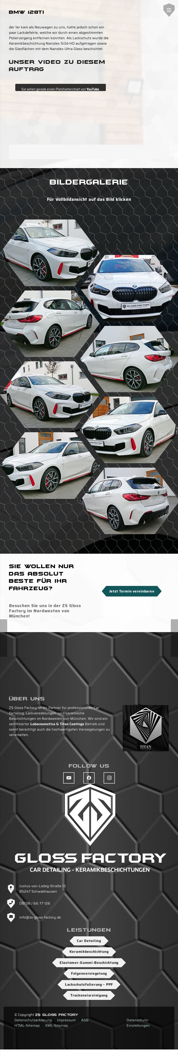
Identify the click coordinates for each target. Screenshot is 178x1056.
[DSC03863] (50, 323)
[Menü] (169, 10)
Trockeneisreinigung (89, 995)
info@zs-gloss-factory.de (40, 917)
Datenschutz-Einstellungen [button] (138, 1022)
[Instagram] (109, 778)
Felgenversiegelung (89, 973)
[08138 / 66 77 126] (13, 903)
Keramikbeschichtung (89, 951)
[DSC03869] (50, 465)
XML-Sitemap (56, 1025)
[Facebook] (89, 778)
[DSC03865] (50, 394)
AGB (85, 1020)
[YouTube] (68, 778)
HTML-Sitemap (27, 1025)
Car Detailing (89, 941)
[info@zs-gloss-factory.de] (13, 917)
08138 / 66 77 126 (34, 903)
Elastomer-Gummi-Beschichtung (89, 962)
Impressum (66, 1020)
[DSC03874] (50, 252)
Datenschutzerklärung (33, 1020)
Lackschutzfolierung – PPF (89, 984)
